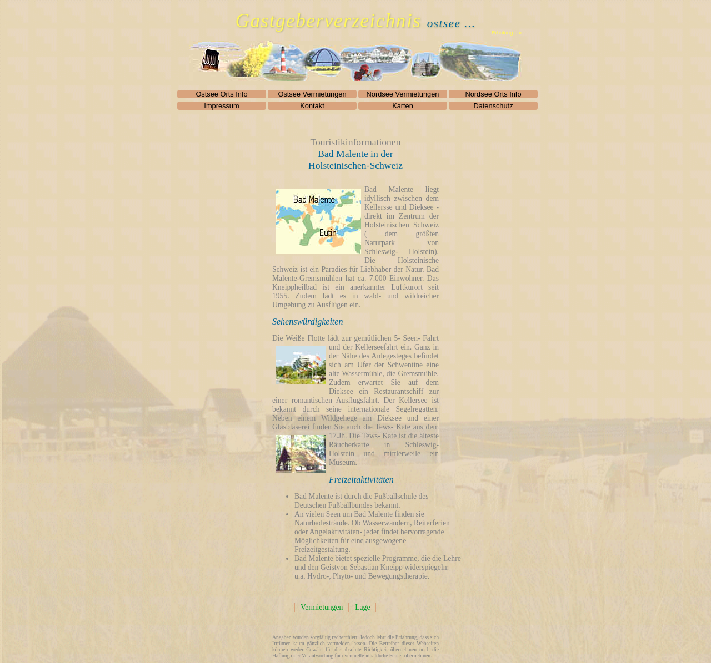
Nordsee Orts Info (493, 94)
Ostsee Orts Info (221, 94)
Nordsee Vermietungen (403, 94)
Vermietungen (322, 607)
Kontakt (312, 106)
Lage (362, 607)
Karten (402, 106)
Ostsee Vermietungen (312, 94)
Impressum (221, 106)
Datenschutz (493, 106)
